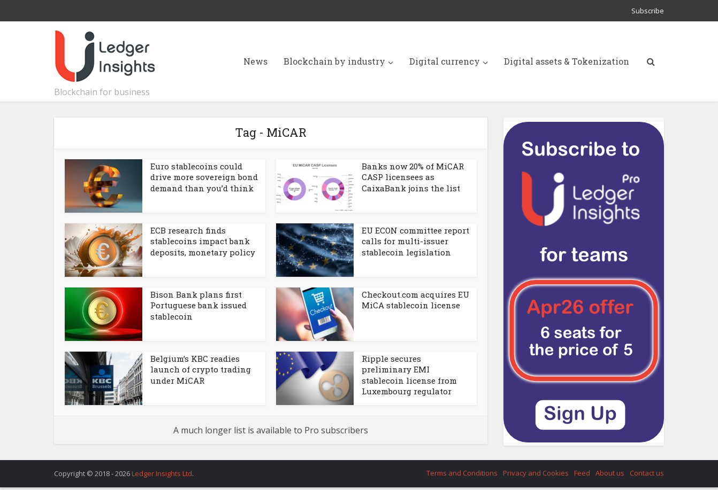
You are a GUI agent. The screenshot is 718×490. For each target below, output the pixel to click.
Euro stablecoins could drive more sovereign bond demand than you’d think (204, 177)
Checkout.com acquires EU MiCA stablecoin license (415, 299)
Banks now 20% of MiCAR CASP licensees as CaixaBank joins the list (413, 177)
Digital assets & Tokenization (566, 61)
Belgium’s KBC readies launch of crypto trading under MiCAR (200, 369)
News (255, 61)
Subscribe (647, 10)
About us (609, 473)
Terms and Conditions (462, 473)
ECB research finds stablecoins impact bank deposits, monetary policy (202, 241)
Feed (582, 473)
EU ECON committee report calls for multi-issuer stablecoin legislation (415, 241)
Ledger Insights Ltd (162, 473)
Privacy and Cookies (536, 473)
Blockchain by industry (334, 61)
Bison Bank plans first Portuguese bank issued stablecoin (198, 305)
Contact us (647, 473)
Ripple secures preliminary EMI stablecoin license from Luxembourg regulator (409, 374)
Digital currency (444, 61)
